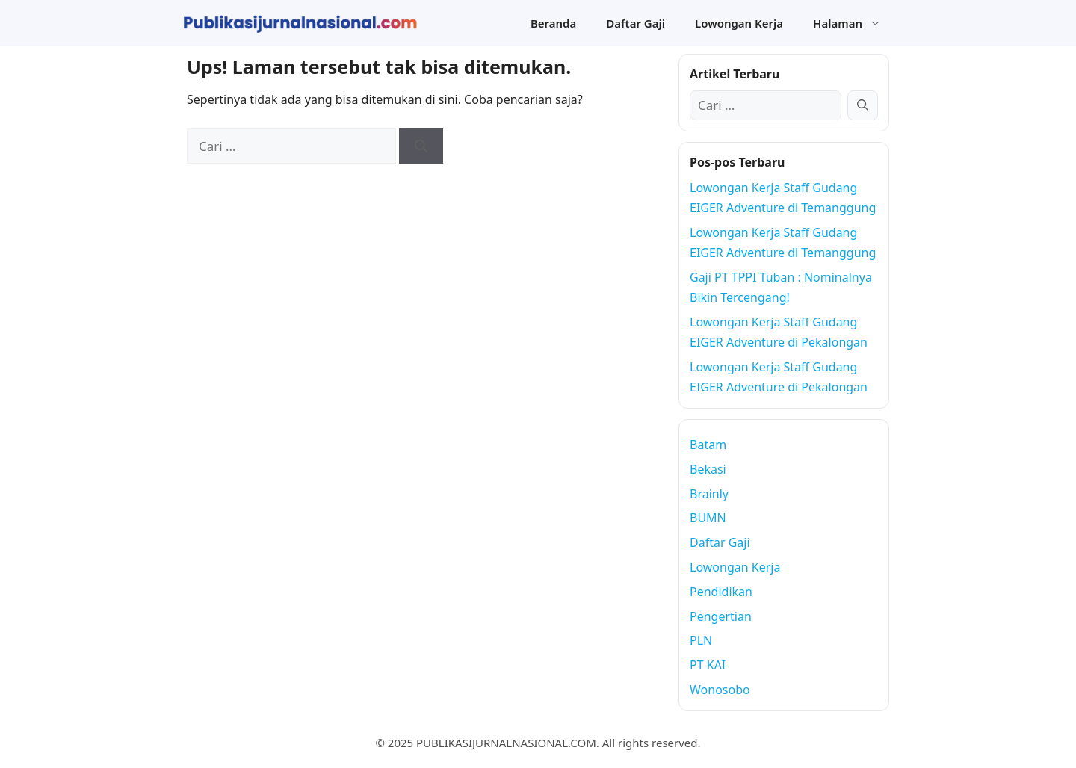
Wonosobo (720, 689)
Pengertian (721, 616)
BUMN (708, 518)
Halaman (854, 23)
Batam (708, 444)
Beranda (553, 23)
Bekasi (708, 469)
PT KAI (708, 665)
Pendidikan (721, 591)
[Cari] (421, 146)
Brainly (709, 494)
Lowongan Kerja (739, 23)
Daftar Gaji (635, 23)
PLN (701, 640)
